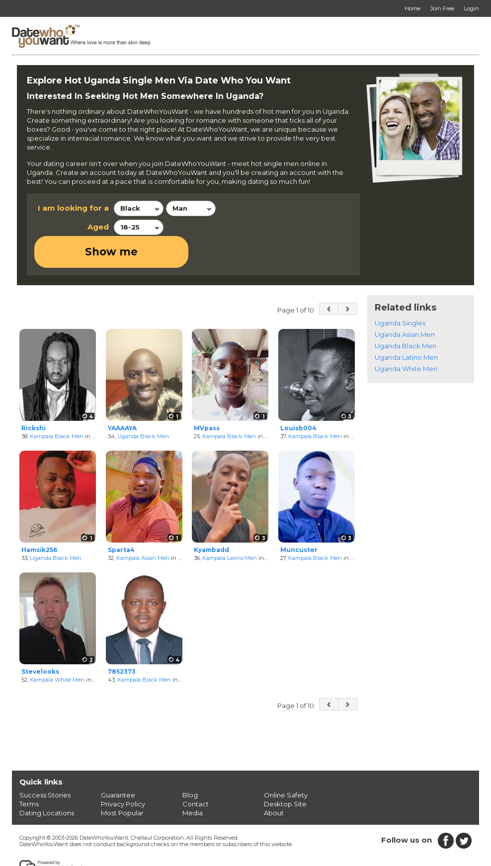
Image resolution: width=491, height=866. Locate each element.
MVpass (207, 396)
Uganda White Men (406, 337)
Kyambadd (211, 518)
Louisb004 (298, 396)
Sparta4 (121, 518)
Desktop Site (285, 772)
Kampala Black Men (56, 404)
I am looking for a (73, 208)
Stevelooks (40, 640)
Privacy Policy (123, 772)
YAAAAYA (122, 396)
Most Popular (122, 781)
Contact (195, 772)
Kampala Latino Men (229, 526)
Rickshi (33, 396)
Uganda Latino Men (406, 325)
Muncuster (299, 518)
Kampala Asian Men (142, 526)
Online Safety (286, 763)
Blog (190, 763)
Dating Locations (46, 781)
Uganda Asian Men (405, 303)
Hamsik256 (39, 518)
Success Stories (45, 763)
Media (192, 781)
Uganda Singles (400, 291)
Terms (29, 772)
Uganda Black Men (143, 404)
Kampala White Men (57, 647)
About (274, 781)
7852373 (122, 640)
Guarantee (118, 763)
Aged (98, 227)
